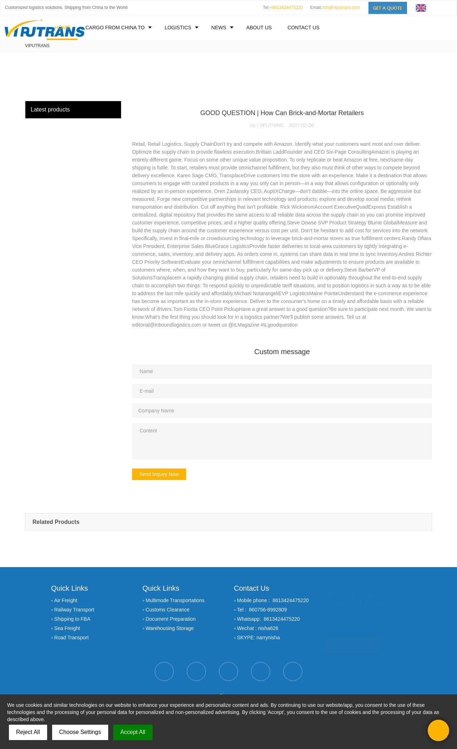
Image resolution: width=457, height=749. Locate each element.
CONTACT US (303, 27)
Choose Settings (80, 732)
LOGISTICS (178, 27)
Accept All (132, 732)
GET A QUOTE (353, 642)
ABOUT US (259, 27)
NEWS (218, 27)
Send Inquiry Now (159, 474)
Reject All (28, 732)
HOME (62, 27)
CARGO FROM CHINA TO (115, 27)
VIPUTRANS (37, 45)
